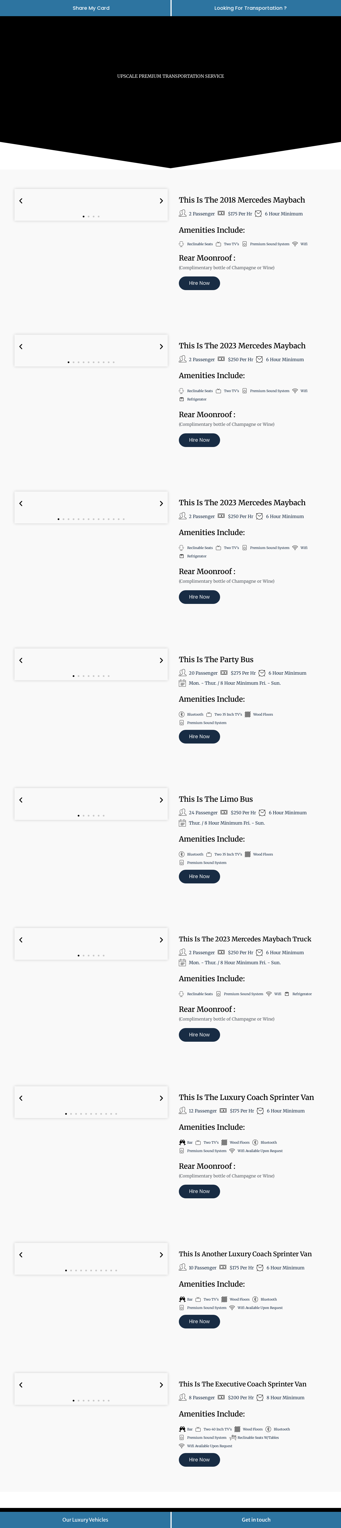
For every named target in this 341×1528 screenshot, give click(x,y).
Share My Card (91, 7)
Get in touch (256, 1520)
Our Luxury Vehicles (85, 1520)
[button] (20, 200)
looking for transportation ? (251, 7)
